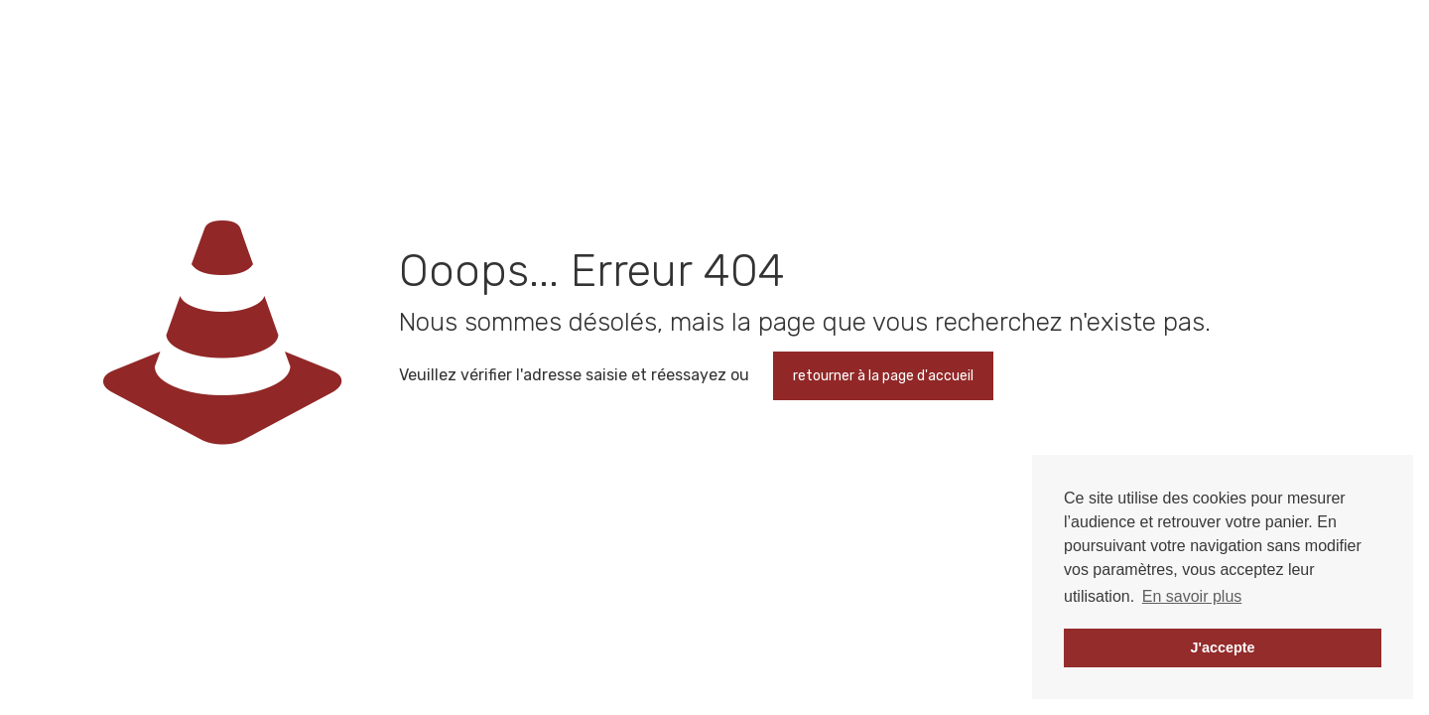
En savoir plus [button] (1192, 596)
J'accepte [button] (1222, 647)
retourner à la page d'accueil (883, 375)
